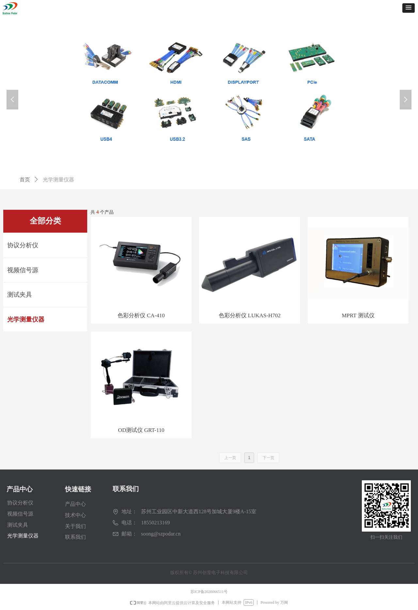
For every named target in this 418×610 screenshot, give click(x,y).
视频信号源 (22, 270)
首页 (25, 179)
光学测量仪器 (25, 319)
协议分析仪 (22, 245)
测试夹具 (19, 294)
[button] (408, 8)
